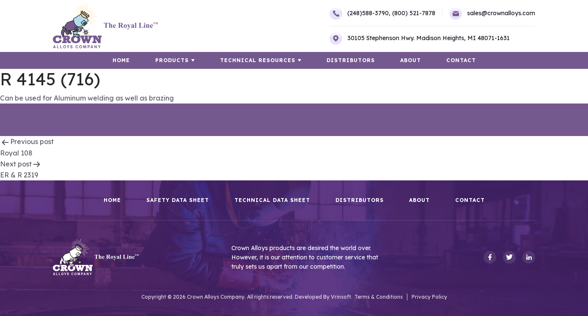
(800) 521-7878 (413, 13)
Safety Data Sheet (177, 200)
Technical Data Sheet (272, 200)
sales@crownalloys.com (492, 13)
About (410, 60)
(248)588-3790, (360, 13)
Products (172, 60)
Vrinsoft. (341, 297)
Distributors (351, 60)
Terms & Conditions (378, 297)
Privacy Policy (429, 297)
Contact (461, 60)
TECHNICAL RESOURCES (257, 60)
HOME (121, 60)
